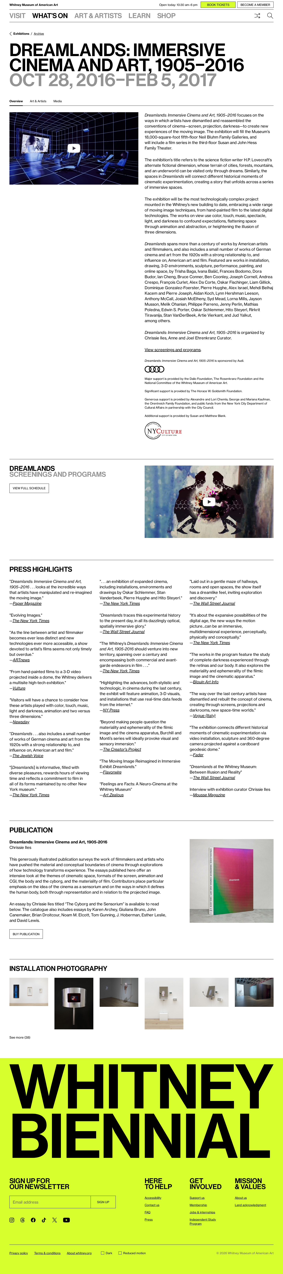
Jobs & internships (202, 1212)
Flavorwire (112, 772)
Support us (197, 1197)
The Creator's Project (122, 749)
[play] (74, 148)
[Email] (50, 1202)
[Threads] (22, 1220)
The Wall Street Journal (124, 631)
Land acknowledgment (250, 1205)
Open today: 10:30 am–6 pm (178, 4)
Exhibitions (21, 33)
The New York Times (30, 794)
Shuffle (257, 16)
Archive (39, 33)
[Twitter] (54, 1220)
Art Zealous (113, 794)
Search (270, 16)
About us (241, 1197)
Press (149, 1219)
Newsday (21, 721)
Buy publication (26, 934)
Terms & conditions (47, 1253)
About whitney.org (79, 1253)
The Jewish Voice (27, 755)
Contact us (152, 1205)
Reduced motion (132, 1253)
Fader (198, 754)
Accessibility (153, 1197)
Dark (106, 1253)
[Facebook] (33, 1220)
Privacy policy (18, 1253)
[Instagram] (11, 1220)
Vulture (19, 688)
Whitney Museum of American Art (33, 4)
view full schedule (29, 488)
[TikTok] (44, 1220)
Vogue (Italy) (204, 715)
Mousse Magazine (209, 794)
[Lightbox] (232, 881)
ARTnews (21, 659)
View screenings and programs (173, 349)
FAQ (147, 1212)
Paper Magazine (27, 603)
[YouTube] (66, 1220)
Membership (198, 1205)
